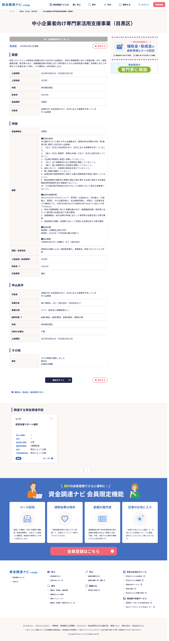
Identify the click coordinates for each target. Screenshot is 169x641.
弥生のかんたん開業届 (133, 580)
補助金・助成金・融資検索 (28, 11)
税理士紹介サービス (132, 584)
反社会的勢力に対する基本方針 (98, 625)
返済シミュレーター (57, 598)
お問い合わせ (125, 625)
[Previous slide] (80, 470)
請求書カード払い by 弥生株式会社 (137, 603)
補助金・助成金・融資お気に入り (61, 603)
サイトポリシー (28, 625)
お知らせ (15, 581)
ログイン (145, 4)
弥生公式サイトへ (138, 625)
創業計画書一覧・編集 (95, 580)
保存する (102, 46)
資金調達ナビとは (59, 4)
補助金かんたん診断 (57, 594)
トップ (12, 11)
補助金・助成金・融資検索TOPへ (29, 392)
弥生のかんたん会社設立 (134, 576)
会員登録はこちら (90, 551)
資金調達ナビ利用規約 (67, 625)
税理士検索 (129, 589)
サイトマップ (81, 625)
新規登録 (159, 4)
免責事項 (55, 625)
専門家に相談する (94, 590)
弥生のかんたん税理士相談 (135, 593)
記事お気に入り (55, 580)
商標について (115, 625)
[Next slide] (88, 470)
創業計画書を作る (94, 576)
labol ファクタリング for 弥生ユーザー (139, 607)
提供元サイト (58, 380)
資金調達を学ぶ (55, 576)
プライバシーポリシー (42, 625)
